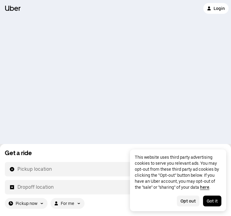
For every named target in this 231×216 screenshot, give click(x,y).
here (204, 187)
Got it (212, 201)
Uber (13, 8)
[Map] (115, 72)
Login (216, 8)
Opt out (188, 201)
